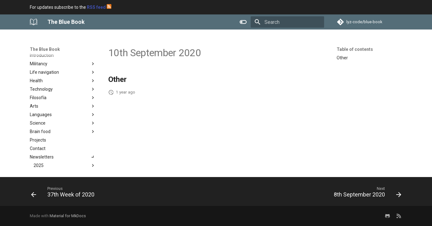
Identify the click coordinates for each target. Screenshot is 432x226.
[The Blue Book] (33, 22)
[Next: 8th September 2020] (365, 193)
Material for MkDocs (68, 215)
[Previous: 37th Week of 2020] (64, 193)
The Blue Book (45, 49)
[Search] (287, 22)
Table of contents (355, 49)
